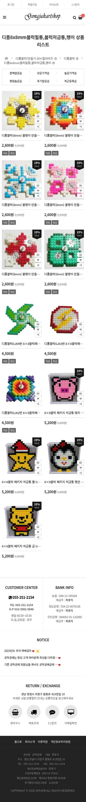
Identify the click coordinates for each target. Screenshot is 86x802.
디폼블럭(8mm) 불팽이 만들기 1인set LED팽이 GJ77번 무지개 (64, 135)
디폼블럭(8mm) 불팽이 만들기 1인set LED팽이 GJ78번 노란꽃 (22, 135)
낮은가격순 (43, 73)
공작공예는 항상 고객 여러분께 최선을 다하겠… (31, 657)
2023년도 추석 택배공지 (17, 651)
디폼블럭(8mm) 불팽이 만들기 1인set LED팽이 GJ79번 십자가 (22, 274)
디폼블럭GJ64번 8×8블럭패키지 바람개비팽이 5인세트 (22, 343)
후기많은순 (43, 81)
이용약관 (43, 741)
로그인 (10, 4)
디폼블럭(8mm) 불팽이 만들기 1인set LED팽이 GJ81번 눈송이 (22, 205)
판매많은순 (16, 73)
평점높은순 (16, 81)
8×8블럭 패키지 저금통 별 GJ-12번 (22, 482)
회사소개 (30, 741)
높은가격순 (70, 73)
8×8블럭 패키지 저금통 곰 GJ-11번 (22, 546)
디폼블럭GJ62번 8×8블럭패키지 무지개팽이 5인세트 (22, 413)
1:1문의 (75, 4)
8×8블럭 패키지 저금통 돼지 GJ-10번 (64, 413)
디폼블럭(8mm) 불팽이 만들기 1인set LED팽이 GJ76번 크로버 (64, 274)
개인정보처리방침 (60, 741)
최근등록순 (70, 81)
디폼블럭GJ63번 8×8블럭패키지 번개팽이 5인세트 (64, 343)
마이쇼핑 (53, 4)
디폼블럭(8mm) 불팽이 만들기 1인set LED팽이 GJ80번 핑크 (64, 205)
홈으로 (18, 741)
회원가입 (32, 4)
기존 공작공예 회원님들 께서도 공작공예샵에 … (31, 664)
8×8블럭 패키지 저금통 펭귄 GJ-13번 (64, 482)
